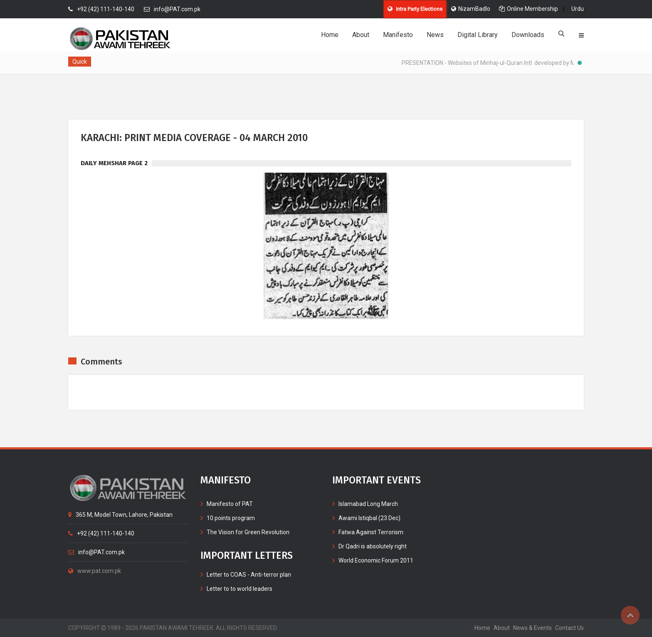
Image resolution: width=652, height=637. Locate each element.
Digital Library (477, 35)
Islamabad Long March (368, 504)
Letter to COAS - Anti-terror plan (249, 574)
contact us (569, 628)
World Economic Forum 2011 (375, 560)
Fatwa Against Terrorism (370, 532)
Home (329, 35)
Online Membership (528, 8)
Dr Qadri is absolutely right (372, 546)
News (435, 35)
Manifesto (398, 35)
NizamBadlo (470, 8)
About (360, 35)
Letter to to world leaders (239, 588)
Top (630, 615)
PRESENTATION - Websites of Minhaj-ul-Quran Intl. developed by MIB (495, 62)
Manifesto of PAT (230, 504)
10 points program (231, 518)
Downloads (527, 35)
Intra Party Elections (415, 9)
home (482, 628)
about (502, 628)
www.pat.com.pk (94, 571)
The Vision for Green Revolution (248, 532)
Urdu (577, 8)
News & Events (532, 628)
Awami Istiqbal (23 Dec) (369, 518)
